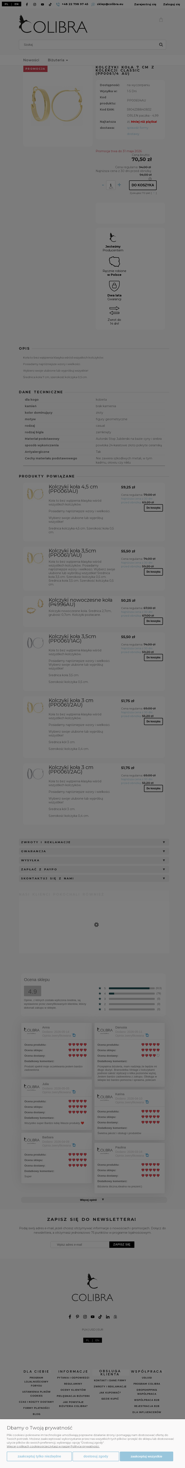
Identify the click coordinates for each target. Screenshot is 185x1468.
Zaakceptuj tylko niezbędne (39, 1456)
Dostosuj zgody (95, 1456)
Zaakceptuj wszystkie (146, 1456)
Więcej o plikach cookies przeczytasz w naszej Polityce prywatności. (53, 1446)
